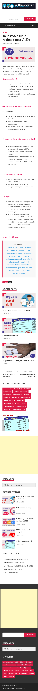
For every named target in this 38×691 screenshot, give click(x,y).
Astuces (4, 32)
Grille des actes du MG (10, 336)
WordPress (13, 688)
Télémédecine (23, 673)
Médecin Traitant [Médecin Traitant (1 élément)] (9, 400)
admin (17, 43)
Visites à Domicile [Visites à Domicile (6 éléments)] (19, 409)
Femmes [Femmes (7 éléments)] (6, 397)
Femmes (12, 668)
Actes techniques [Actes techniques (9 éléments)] (9, 389)
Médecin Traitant (8, 670)
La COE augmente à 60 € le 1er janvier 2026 (25, 520)
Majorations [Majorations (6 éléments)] (25, 397)
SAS (31, 670)
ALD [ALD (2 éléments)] (19, 389)
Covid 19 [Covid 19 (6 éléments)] (7, 394)
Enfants (5, 668)
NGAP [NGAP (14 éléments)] (20, 400)
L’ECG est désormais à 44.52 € (13, 569)
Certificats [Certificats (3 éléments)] (7, 392)
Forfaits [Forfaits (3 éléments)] (15, 397)
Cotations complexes (9, 665)
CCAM (22, 662)
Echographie (28, 665)
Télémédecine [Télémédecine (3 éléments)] (21, 406)
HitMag (22, 688)
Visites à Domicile (8, 676)
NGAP (17, 670)
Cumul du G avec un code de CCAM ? (16, 311)
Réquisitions (24, 670)
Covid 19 (20, 665)
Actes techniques (8, 662)
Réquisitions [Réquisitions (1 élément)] (8, 403)
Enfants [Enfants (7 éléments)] (27, 394)
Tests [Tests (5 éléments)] (23, 403)
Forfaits (19, 668)
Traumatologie (13, 673)
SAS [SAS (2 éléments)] (17, 403)
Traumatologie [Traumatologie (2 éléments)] (8, 406)
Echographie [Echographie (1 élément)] (17, 394)
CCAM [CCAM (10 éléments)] (27, 389)
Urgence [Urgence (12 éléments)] (7, 409)
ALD (10, 282)
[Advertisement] (19, 455)
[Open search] (33, 25)
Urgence (31, 673)
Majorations (26, 668)
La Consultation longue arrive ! (13, 562)
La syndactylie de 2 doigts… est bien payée (18, 361)
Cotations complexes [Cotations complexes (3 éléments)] (21, 392)
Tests (5, 673)
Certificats (29, 662)
